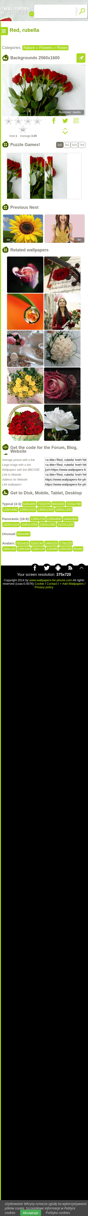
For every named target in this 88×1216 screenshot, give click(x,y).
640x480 (29, 504)
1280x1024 (27, 509)
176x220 (66, 543)
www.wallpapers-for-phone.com (50, 580)
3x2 (67, 145)
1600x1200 (64, 509)
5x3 (74, 145)
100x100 (65, 549)
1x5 (59, 145)
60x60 (78, 549)
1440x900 (70, 519)
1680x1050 (29, 524)
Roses (62, 48)
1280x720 (38, 519)
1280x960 (10, 509)
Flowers (45, 48)
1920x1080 (47, 524)
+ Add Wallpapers (72, 583)
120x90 (51, 549)
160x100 (9, 549)
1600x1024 (11, 524)
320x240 (37, 543)
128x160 (24, 549)
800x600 (58, 504)
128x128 (38, 549)
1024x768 (73, 504)
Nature (29, 48)
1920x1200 (65, 524)
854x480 (23, 534)
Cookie (39, 583)
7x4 (82, 145)
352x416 (22, 543)
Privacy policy (44, 587)
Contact (52, 583)
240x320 (51, 543)
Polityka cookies (58, 1212)
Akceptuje (30, 1213)
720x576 (44, 504)
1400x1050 (46, 509)
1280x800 (54, 519)
